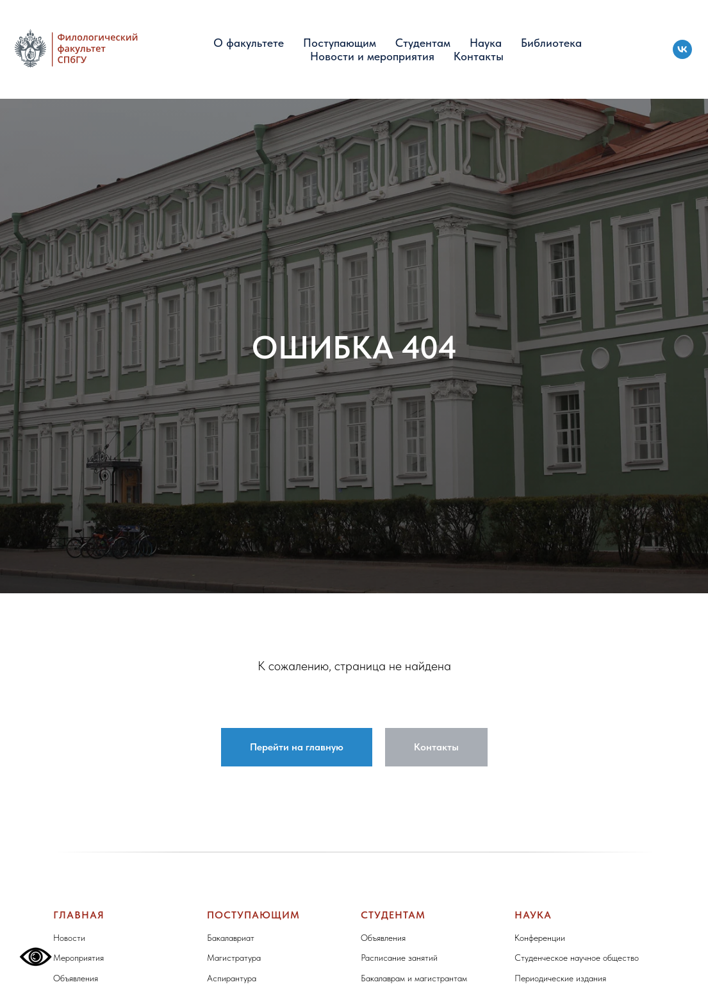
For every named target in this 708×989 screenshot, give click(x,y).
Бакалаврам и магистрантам (414, 978)
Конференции (540, 938)
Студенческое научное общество (577, 957)
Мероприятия (78, 957)
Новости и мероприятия (372, 56)
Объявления (75, 978)
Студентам (422, 42)
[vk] (682, 49)
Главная (78, 915)
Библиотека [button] (551, 42)
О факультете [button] (248, 42)
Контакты (479, 56)
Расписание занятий (399, 957)
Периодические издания (560, 978)
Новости (69, 938)
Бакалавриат (230, 938)
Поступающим (339, 42)
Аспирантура (231, 978)
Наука (486, 42)
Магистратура (234, 957)
